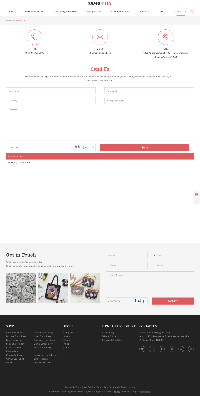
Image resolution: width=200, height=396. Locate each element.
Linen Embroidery (42, 336)
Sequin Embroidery (15, 343)
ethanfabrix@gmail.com (100, 52)
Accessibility (108, 332)
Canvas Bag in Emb (15, 358)
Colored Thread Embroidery (14, 349)
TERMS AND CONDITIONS (119, 326)
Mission (67, 336)
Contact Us (180, 11)
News (162, 11)
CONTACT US (148, 326)
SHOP (10, 326)
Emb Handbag (41, 358)
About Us (144, 11)
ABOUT (68, 326)
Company (68, 332)
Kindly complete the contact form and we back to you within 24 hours (40, 266)
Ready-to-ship (94, 11)
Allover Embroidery (43, 332)
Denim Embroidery (43, 343)
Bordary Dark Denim (19, 162)
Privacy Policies (109, 336)
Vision (66, 340)
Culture (67, 347)
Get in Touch (21, 255)
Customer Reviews (120, 11)
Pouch (9, 362)
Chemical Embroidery (44, 340)
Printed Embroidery (16, 355)
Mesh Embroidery (42, 347)
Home (10, 11)
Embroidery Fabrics (33, 11)
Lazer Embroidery (14, 340)
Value (66, 343)
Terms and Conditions (112, 340)
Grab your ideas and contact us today (24, 261)
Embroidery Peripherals (65, 11)
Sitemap (116, 391)
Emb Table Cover (42, 362)
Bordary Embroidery (16, 336)
